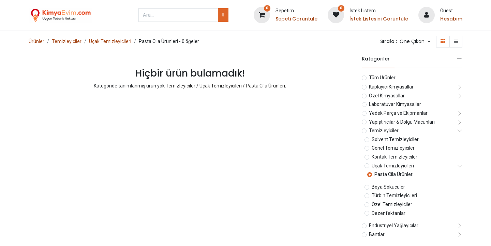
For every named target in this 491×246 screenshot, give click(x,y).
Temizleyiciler (66, 41)
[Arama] (223, 15)
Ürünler (36, 41)
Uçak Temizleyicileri (110, 41)
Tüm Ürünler (382, 77)
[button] (415, 41)
